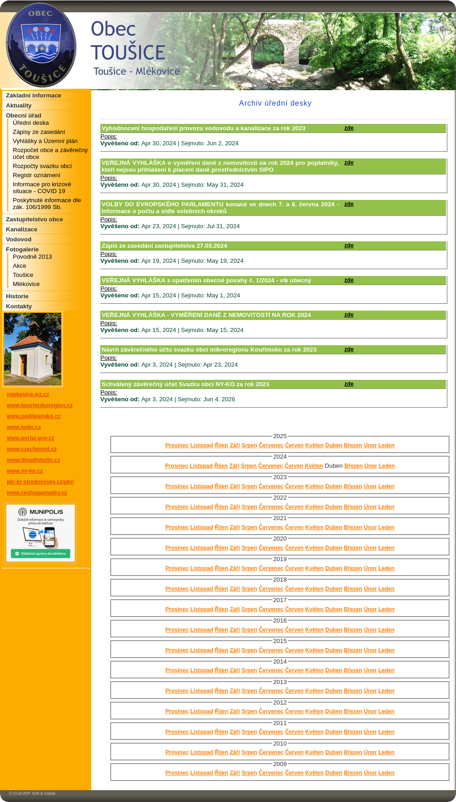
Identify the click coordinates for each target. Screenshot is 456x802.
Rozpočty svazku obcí (42, 166)
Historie (17, 296)
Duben (333, 445)
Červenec (271, 445)
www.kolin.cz (24, 427)
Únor (370, 445)
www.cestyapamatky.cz (37, 493)
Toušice (23, 274)
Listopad (201, 445)
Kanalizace (21, 229)
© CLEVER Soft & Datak (32, 793)
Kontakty (19, 306)
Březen (353, 445)
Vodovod (18, 239)
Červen (294, 445)
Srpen (249, 445)
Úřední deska (31, 122)
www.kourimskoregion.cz (40, 405)
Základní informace (33, 95)
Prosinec (177, 445)
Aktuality (18, 105)
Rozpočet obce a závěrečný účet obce (50, 153)
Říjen (221, 445)
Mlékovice (26, 284)
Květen (315, 445)
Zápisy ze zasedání (39, 131)
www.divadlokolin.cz (33, 460)
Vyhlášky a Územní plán (45, 141)
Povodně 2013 (32, 256)
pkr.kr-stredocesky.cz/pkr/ (40, 482)
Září (235, 445)
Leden (386, 445)
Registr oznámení (36, 175)
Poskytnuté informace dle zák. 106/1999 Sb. (47, 203)
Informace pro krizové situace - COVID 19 (42, 187)
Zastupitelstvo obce (34, 219)
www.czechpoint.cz (32, 449)
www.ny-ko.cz (25, 471)
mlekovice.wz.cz (28, 394)
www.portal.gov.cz (30, 438)
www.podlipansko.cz (34, 416)
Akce (19, 265)
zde (348, 128)
